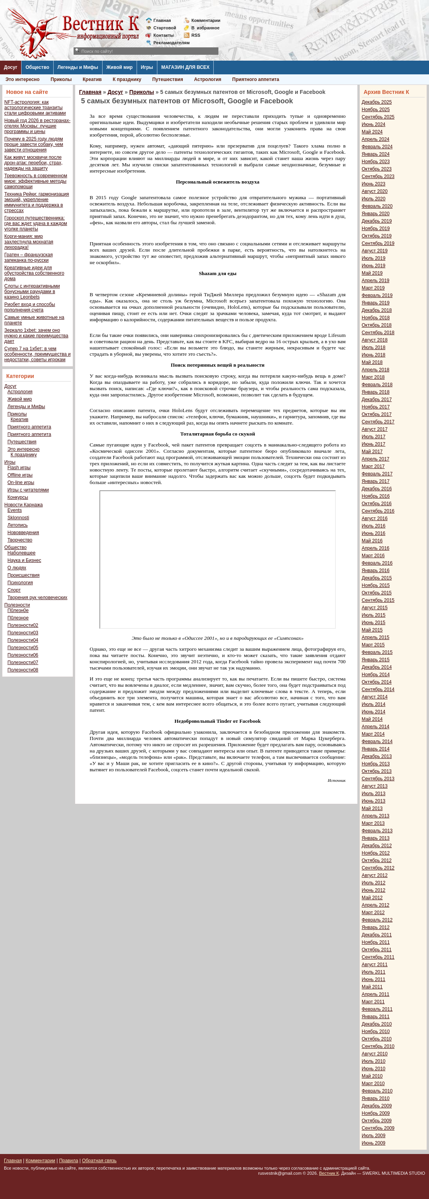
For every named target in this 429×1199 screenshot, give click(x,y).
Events (14, 510)
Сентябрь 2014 (378, 689)
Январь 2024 (375, 154)
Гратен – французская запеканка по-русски (28, 257)
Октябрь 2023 (377, 169)
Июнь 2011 (374, 979)
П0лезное (18, 618)
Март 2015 (373, 645)
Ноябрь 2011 (376, 942)
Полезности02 (22, 625)
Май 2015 (372, 630)
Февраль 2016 (377, 563)
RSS (195, 35)
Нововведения (23, 532)
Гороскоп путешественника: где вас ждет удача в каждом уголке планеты (35, 223)
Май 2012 (372, 897)
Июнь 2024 (374, 124)
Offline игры (19, 475)
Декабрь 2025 (377, 102)
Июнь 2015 (374, 622)
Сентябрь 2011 (378, 957)
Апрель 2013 (375, 816)
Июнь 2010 (374, 1068)
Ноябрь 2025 (376, 109)
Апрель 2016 (375, 548)
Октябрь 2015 (377, 593)
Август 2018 (375, 340)
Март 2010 (373, 1083)
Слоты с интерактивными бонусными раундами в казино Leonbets (32, 291)
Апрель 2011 (375, 994)
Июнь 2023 (374, 184)
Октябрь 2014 (377, 682)
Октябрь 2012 (377, 860)
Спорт (14, 590)
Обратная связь (99, 1160)
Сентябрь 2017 (378, 422)
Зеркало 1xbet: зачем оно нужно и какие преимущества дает (36, 336)
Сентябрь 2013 (378, 778)
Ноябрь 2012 (376, 853)
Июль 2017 (374, 436)
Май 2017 (372, 451)
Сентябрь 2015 (378, 600)
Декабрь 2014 (377, 667)
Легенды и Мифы (78, 67)
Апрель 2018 (375, 370)
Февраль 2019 (377, 295)
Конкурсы (17, 497)
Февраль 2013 (377, 831)
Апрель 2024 (375, 139)
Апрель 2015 (375, 637)
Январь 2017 (375, 481)
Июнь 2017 (374, 444)
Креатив (92, 79)
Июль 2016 (374, 526)
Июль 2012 (374, 883)
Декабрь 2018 (377, 310)
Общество (37, 67)
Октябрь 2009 (377, 1120)
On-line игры (20, 482)
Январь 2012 (375, 927)
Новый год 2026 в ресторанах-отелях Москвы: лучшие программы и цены (37, 126)
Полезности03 (22, 633)
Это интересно (22, 79)
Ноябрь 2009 (376, 1113)
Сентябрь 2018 (378, 332)
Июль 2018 (374, 347)
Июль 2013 (374, 793)
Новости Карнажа (23, 505)
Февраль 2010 (377, 1091)
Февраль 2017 (377, 474)
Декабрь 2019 (377, 221)
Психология (20, 582)
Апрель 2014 (375, 726)
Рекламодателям (168, 42)
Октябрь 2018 (377, 325)
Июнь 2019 (374, 265)
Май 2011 (372, 987)
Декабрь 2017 (377, 399)
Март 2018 (373, 377)
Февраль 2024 (377, 146)
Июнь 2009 (374, 1143)
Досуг (10, 67)
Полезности (17, 605)
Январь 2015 (375, 660)
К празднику (127, 79)
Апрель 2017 (375, 459)
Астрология (208, 79)
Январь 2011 (375, 1016)
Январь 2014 (375, 749)
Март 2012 (373, 912)
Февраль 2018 (377, 384)
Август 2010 (375, 1054)
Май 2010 (372, 1076)
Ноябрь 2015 (376, 585)
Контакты (163, 35)
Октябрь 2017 (377, 414)
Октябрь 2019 (377, 236)
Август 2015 (375, 607)
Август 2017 (375, 429)
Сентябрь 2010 (378, 1046)
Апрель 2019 (375, 280)
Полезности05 (22, 647)
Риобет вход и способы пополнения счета (29, 307)
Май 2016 (372, 541)
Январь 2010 (375, 1098)
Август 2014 (375, 697)
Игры (147, 67)
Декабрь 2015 (377, 578)
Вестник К (329, 1173)
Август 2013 (375, 786)
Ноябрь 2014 (376, 674)
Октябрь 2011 (377, 949)
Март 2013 (373, 823)
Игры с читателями (28, 490)
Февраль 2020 (377, 206)
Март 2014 (373, 734)
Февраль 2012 (377, 920)
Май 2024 (372, 132)
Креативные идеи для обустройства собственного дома (34, 273)
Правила (68, 1160)
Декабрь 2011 (377, 935)
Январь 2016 (375, 570)
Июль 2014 (374, 704)
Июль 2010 (374, 1061)
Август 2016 (375, 518)
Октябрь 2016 (377, 503)
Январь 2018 (375, 392)
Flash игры (19, 467)
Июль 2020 (374, 199)
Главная (162, 20)
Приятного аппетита (255, 79)
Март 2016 (373, 555)
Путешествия (167, 79)
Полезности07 (22, 662)
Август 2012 (375, 875)
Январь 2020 (375, 213)
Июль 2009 (374, 1135)
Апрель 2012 (375, 905)
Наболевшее (21, 553)
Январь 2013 (375, 838)
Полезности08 (22, 670)
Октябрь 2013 (377, 771)
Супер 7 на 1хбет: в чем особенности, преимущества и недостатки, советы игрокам (37, 354)
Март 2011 (373, 1002)
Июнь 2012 (374, 890)
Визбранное (205, 27)
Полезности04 (22, 640)
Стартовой (164, 27)
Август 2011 (375, 964)
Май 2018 (372, 362)
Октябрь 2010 (377, 1039)
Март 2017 (373, 466)
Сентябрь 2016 (378, 511)
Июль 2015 (374, 615)
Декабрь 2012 (377, 845)
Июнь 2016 (374, 533)
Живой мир (119, 67)
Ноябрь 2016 (376, 496)
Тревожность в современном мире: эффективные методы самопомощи (35, 181)
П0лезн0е (18, 610)
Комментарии (205, 20)
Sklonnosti (18, 517)
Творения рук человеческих (37, 597)
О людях (16, 568)
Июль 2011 (374, 972)
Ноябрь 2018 (376, 317)
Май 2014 (372, 719)
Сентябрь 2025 (378, 117)
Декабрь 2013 (377, 756)
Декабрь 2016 (377, 488)
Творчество (19, 540)
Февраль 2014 (377, 741)
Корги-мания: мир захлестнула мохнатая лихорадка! (28, 242)
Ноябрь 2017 (376, 407)
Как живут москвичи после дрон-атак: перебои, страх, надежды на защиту (33, 163)
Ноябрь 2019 (376, 228)
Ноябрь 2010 (376, 1031)
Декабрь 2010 (377, 1024)
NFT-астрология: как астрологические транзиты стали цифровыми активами (35, 107)
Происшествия (23, 575)
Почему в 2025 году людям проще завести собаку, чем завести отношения (33, 144)
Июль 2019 (374, 258)
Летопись (17, 525)
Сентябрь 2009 (378, 1128)
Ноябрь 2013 (376, 764)
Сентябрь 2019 (378, 243)
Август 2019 (375, 251)
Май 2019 (372, 273)
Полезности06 (22, 655)
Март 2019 (373, 288)
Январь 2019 (375, 303)
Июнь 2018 (374, 355)
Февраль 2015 (377, 652)
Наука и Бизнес (24, 560)
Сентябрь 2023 (378, 176)
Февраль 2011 (377, 1009)
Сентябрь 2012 (378, 868)
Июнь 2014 (374, 712)
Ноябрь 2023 (376, 161)
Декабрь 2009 (377, 1106)
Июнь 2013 (374, 801)
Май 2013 (372, 808)
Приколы (61, 79)
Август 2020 (375, 191)
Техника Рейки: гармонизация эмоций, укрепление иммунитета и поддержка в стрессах (36, 202)
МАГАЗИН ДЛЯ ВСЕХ (185, 67)
